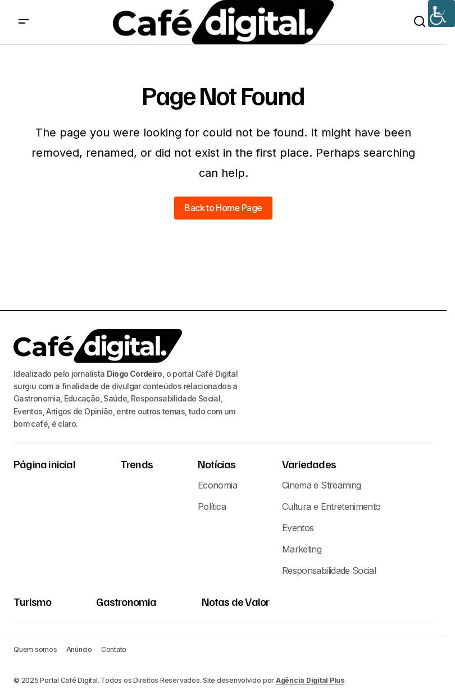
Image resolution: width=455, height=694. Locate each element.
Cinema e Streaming (321, 485)
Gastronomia (126, 601)
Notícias (217, 463)
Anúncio (79, 649)
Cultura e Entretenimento (331, 506)
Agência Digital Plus (310, 680)
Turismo (32, 601)
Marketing (301, 549)
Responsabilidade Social (329, 570)
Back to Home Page (223, 207)
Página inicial (44, 463)
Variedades (309, 463)
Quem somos (35, 649)
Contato (113, 649)
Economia (217, 485)
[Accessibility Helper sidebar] (441, 13)
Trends (136, 463)
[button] (23, 22)
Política (212, 506)
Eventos (298, 527)
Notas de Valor (236, 601)
